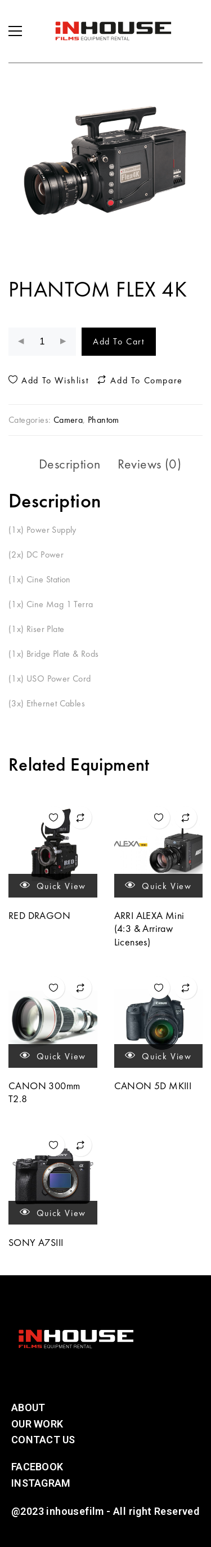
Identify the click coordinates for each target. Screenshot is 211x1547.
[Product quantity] (42, 342)
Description (69, 463)
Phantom (103, 420)
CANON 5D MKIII (153, 1085)
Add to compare (140, 380)
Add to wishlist (48, 380)
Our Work (37, 1424)
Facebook (37, 1467)
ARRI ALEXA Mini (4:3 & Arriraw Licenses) (149, 928)
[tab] (69, 464)
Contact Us (43, 1440)
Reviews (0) (149, 463)
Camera (68, 420)
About (28, 1407)
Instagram (40, 1483)
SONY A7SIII (35, 1242)
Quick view (53, 885)
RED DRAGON (39, 915)
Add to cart (119, 341)
